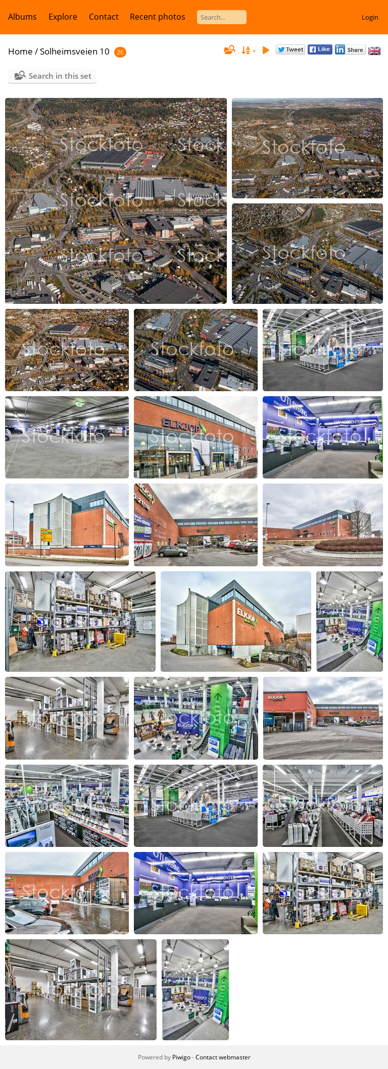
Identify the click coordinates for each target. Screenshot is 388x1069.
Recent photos (157, 16)
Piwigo (181, 1057)
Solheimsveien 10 (75, 51)
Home (20, 51)
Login (370, 17)
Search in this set (60, 76)
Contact (104, 16)
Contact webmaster (223, 1057)
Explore (62, 16)
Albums (22, 16)
